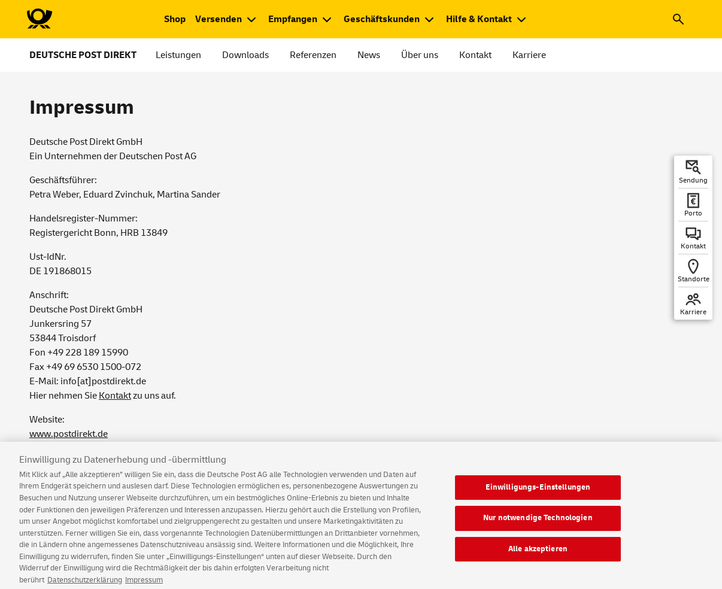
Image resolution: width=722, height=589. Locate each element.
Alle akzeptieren (538, 556)
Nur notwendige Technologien (538, 525)
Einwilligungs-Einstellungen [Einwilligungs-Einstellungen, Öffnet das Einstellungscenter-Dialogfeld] (538, 494)
